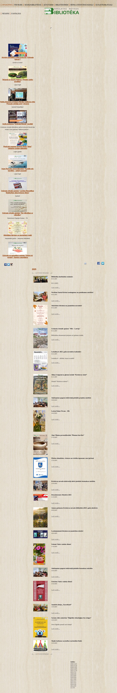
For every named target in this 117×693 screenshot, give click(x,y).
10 (46, 273)
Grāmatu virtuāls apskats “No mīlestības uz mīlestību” (17, 214)
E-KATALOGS (15, 14)
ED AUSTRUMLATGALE (103, 5)
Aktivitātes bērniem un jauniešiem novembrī (66, 305)
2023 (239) (73, 669)
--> (51, 273)
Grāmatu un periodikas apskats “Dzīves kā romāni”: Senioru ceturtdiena (17, 256)
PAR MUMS (17, 5)
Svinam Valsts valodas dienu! (61, 544)
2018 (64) (73, 677)
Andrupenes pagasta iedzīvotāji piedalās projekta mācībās (71, 398)
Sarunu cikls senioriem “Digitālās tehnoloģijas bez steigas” (71, 618)
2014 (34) (73, 684)
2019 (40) (73, 675)
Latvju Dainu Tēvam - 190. (60, 411)
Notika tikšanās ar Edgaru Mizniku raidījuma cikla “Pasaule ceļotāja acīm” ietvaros (17, 103)
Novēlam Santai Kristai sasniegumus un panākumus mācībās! (72, 292)
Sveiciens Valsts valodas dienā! (61, 581)
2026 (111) (73, 663)
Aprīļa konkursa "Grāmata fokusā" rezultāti (17, 124)
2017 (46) (73, 679)
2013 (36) (73, 686)
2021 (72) (73, 672)
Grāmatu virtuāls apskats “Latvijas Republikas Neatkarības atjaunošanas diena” (17, 192)
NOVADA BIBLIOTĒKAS (32, 5)
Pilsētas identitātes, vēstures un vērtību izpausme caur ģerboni (72, 458)
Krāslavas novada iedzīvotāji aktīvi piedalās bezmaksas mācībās (73, 481)
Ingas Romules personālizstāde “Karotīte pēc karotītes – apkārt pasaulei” (17, 170)
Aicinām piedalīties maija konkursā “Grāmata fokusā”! (18, 58)
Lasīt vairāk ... (55, 287)
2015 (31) (73, 682)
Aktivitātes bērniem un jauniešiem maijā (17, 235)
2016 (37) (73, 680)
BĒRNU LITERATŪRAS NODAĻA (81, 5)
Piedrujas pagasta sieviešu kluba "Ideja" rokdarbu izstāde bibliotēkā (17, 147)
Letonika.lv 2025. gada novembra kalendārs (66, 352)
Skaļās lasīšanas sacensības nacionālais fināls (66, 641)
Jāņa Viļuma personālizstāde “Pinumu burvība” (67, 435)
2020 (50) (73, 674)
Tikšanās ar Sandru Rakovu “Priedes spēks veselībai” (17, 80)
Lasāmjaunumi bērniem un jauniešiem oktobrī (67, 531)
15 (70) (72, 687)
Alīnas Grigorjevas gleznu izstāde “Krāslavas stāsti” (69, 375)
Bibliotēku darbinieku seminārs (62, 277)
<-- (33, 273)
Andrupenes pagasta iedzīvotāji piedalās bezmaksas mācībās (72, 568)
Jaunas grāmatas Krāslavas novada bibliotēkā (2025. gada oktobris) (74, 508)
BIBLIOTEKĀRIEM (61, 5)
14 (47, 273)
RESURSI (5, 14)
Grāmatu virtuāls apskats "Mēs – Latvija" (65, 329)
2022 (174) (73, 670)
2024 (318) (73, 667)
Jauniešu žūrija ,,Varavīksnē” (61, 604)
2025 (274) (73, 665)
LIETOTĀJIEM (47, 5)
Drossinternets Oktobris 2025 (61, 495)
